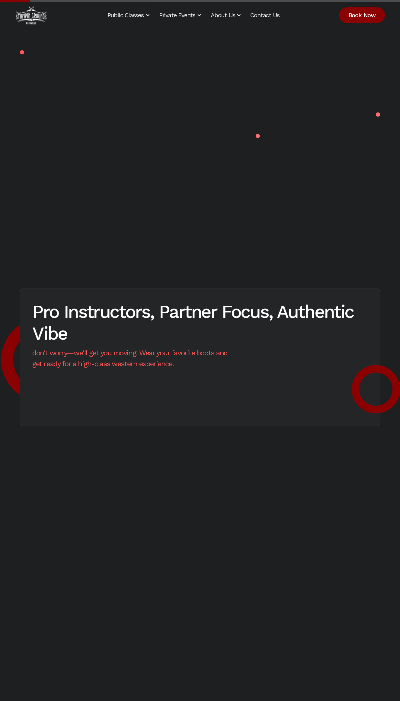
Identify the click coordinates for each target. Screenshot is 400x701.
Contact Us (264, 15)
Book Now (362, 15)
